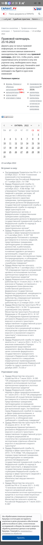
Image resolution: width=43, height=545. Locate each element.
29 (33, 152)
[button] (35, 3)
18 (10, 147)
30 (38, 152)
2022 (26, 125)
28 (27, 152)
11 (10, 143)
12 (16, 143)
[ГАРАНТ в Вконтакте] (2, 3)
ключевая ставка (13, 98)
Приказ (8, 184)
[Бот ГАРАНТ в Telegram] (16, 3)
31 (4, 156)
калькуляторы (12, 92)
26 (16, 152)
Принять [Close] (21, 538)
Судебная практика (21, 19)
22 (33, 147)
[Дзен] (6, 3)
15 (33, 143)
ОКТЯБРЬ (18, 125)
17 (4, 147)
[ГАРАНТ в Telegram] (12, 3)
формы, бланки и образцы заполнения (13, 87)
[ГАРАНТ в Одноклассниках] (19, 3)
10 (4, 143)
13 (21, 143)
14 (27, 143)
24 (4, 152)
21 (27, 147)
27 (21, 152)
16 (38, 143)
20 (21, 147)
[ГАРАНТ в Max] (9, 3)
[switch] (5, 14)
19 (16, 147)
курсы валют (11, 95)
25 (10, 152)
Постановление (12, 172)
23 (38, 147)
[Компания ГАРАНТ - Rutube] (23, 3)
